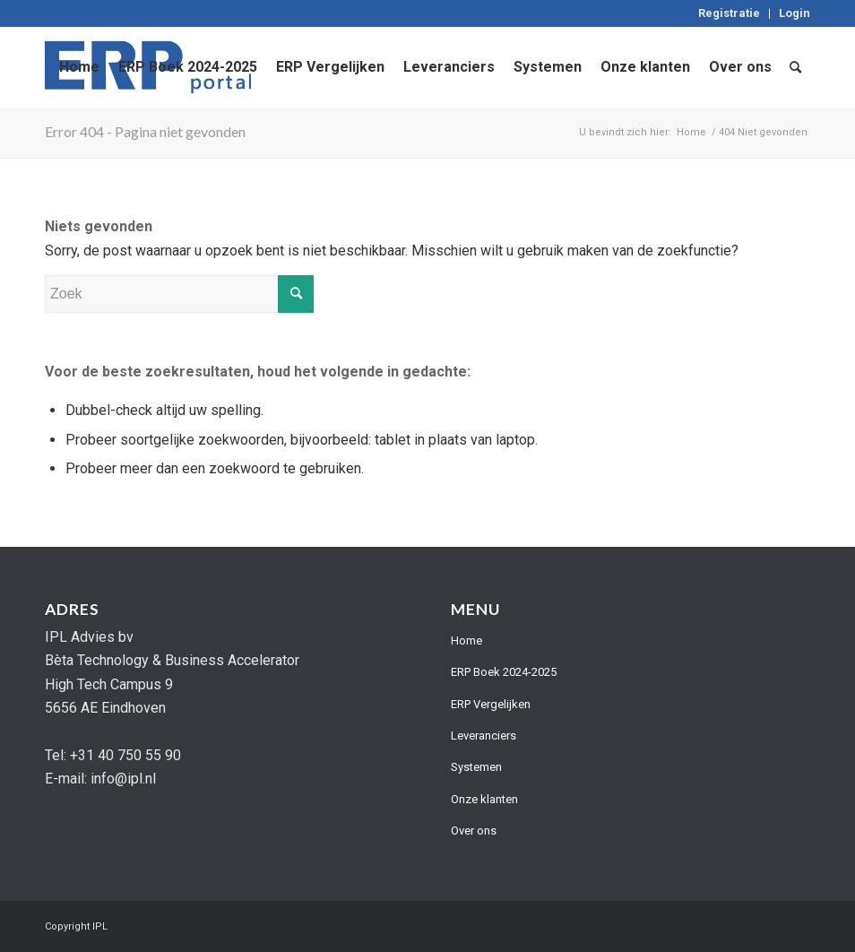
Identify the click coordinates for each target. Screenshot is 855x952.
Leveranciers (483, 735)
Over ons (474, 830)
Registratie (729, 13)
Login (794, 13)
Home (466, 640)
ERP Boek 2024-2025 (504, 672)
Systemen (476, 767)
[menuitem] (729, 14)
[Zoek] (795, 67)
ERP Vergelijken (491, 704)
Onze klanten (484, 799)
